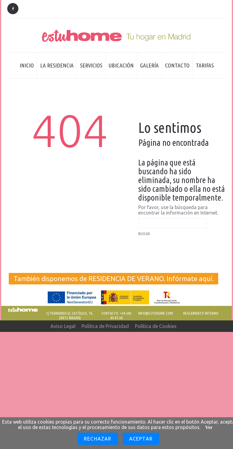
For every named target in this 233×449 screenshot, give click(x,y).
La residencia (55, 70)
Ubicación (121, 65)
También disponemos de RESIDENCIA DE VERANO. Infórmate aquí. (114, 278)
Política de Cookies (156, 326)
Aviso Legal (62, 326)
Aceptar (141, 438)
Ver (208, 427)
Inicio (27, 65)
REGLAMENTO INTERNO (201, 313)
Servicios (91, 65)
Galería (149, 65)
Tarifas (205, 65)
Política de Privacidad (105, 326)
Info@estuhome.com (155, 313)
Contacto (177, 65)
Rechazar (98, 438)
